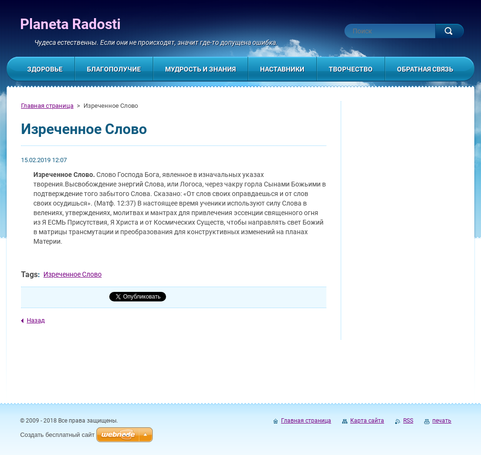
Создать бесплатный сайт (57, 434)
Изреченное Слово (72, 274)
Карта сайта (367, 420)
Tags (29, 274)
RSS (408, 420)
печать (441, 420)
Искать (449, 31)
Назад (36, 320)
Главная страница (47, 105)
